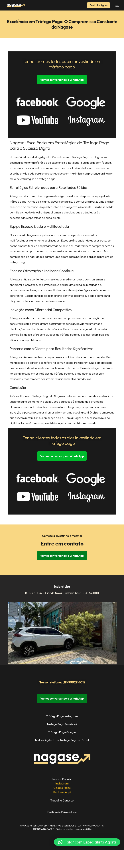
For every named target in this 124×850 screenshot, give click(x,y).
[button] (87, 842)
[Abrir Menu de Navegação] (116, 5)
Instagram (62, 783)
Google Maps (61, 788)
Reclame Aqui (62, 792)
